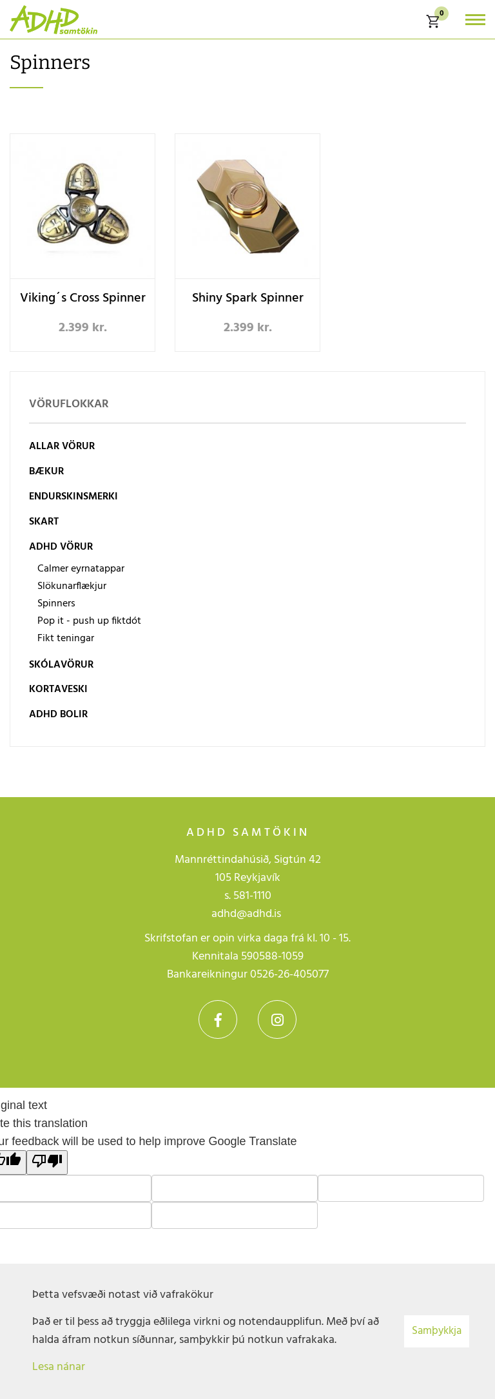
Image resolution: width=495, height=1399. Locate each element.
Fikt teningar (65, 638)
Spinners (56, 603)
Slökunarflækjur (71, 586)
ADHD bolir (58, 714)
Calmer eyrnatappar (80, 569)
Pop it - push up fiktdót (89, 621)
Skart (44, 522)
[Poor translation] (47, 1162)
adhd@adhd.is (247, 914)
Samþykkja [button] (436, 1331)
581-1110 (252, 896)
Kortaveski (58, 689)
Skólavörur (61, 665)
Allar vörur (62, 446)
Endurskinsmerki (73, 496)
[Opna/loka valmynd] (475, 19)
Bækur (46, 471)
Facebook (218, 1019)
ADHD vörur (61, 547)
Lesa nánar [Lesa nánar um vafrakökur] (58, 1367)
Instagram (277, 1019)
